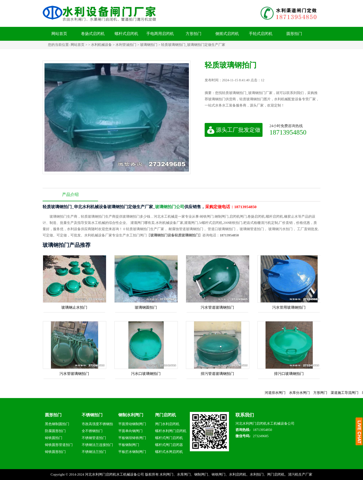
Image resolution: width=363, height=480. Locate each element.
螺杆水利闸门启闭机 (170, 431)
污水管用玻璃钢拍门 (289, 307)
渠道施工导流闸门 (348, 393)
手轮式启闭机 (260, 33)
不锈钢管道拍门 (94, 438)
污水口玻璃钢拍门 (146, 374)
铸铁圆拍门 (53, 438)
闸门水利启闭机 (167, 424)
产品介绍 (70, 194)
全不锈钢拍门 (92, 431)
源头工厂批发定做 (233, 130)
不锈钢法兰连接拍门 (97, 445)
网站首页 (59, 33)
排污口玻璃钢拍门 (289, 374)
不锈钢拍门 (92, 415)
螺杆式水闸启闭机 (169, 452)
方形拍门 (193, 33)
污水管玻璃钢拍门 (74, 374)
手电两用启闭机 (160, 33)
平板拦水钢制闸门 (132, 452)
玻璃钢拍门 (148, 45)
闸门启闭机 (165, 415)
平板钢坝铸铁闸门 (132, 438)
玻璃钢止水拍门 (74, 307)
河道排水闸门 (278, 393)
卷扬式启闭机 (93, 33)
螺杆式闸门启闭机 (169, 438)
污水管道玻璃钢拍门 (217, 307)
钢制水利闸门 (130, 415)
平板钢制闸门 (128, 445)
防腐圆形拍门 (55, 431)
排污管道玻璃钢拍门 (217, 374)
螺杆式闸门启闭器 (169, 445)
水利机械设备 (101, 45)
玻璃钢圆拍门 (146, 307)
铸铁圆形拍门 (55, 452)
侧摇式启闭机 (227, 33)
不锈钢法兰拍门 (94, 452)
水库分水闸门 (302, 393)
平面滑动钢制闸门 (132, 424)
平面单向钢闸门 (130, 431)
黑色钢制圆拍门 (57, 424)
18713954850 (288, 132)
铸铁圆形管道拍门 (59, 445)
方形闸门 (323, 393)
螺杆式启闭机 (126, 33)
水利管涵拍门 (126, 45)
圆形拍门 (294, 33)
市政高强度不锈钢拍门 (97, 424)
